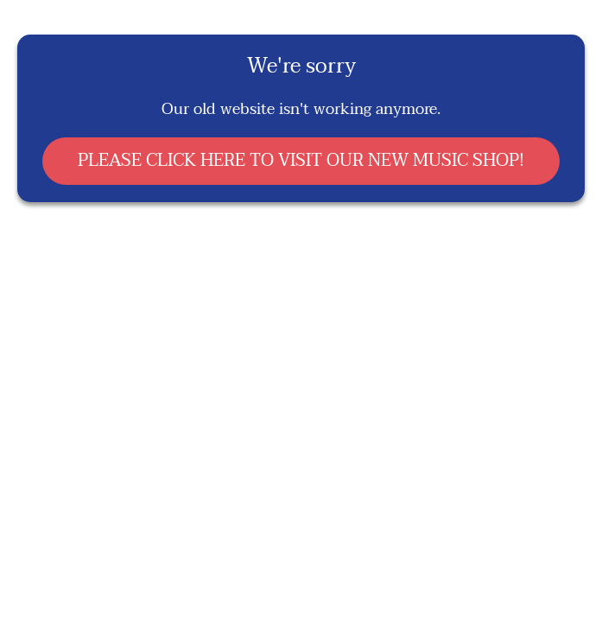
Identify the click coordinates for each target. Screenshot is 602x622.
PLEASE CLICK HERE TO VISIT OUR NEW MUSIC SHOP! (301, 160)
